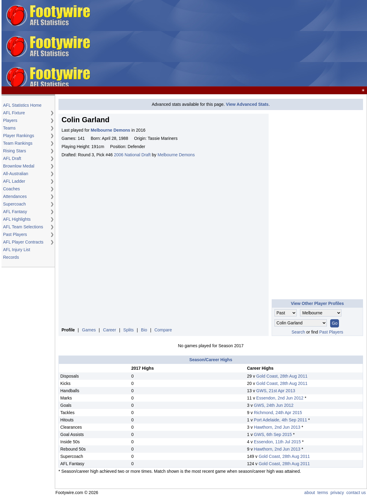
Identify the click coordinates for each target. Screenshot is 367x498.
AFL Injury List (16, 249)
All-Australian (15, 173)
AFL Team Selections (23, 226)
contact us (356, 492)
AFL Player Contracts (23, 242)
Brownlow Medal (18, 166)
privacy (337, 492)
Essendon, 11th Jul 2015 (277, 441)
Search (298, 332)
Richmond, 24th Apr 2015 (278, 412)
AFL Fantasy (15, 211)
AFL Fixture (14, 112)
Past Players (15, 234)
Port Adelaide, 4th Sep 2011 (280, 419)
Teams (9, 128)
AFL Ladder (14, 181)
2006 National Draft (132, 154)
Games (89, 329)
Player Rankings (18, 135)
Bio (144, 329)
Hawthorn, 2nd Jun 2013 (277, 427)
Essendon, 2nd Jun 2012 (279, 398)
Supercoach (14, 204)
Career (109, 329)
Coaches (11, 188)
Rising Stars (14, 150)
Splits (128, 329)
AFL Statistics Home (22, 105)
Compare (163, 329)
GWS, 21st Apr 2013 (275, 390)
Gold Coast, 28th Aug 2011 (281, 376)
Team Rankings (18, 143)
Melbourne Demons (176, 154)
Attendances (15, 196)
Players (10, 120)
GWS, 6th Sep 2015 (273, 434)
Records (11, 257)
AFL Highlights (17, 219)
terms (322, 492)
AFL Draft (12, 158)
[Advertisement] (269, 43)
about (309, 492)
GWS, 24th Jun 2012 (274, 405)
